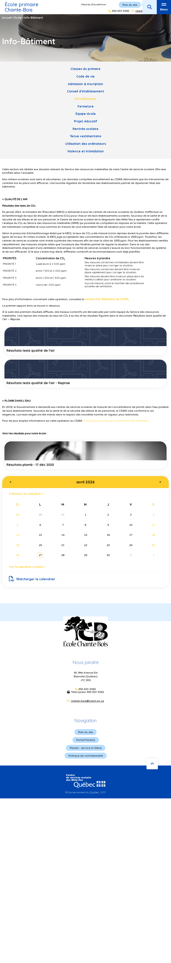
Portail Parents (85, 740)
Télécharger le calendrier (32, 579)
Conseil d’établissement (85, 91)
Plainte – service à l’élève (86, 748)
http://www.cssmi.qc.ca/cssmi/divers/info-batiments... (117, 420)
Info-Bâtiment (85, 99)
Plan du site (85, 732)
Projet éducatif (85, 121)
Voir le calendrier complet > (27, 566)
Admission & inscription (85, 84)
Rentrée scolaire (85, 129)
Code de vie (85, 76)
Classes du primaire (85, 69)
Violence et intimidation (85, 151)
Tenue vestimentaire (85, 136)
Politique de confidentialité (85, 755)
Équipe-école (85, 114)
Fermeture (85, 106)
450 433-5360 (87, 689)
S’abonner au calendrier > (26, 493)
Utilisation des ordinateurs (85, 144)
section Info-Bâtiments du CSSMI (106, 299)
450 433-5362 (95, 692)
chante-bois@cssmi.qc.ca (87, 700)
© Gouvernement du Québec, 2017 (85, 792)
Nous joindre (86, 662)
